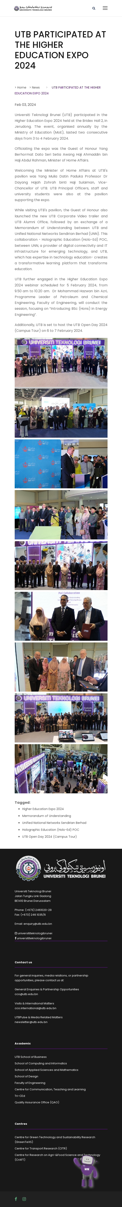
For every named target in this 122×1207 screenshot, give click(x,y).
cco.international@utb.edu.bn (35, 1008)
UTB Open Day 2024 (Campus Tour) (49, 836)
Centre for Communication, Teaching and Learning (50, 1089)
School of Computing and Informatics (41, 1063)
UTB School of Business (31, 1057)
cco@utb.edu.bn (26, 994)
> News (34, 87)
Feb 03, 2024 (25, 104)
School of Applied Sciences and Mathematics (46, 1070)
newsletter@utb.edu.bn (31, 1022)
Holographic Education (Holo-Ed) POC (50, 830)
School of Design (26, 1076)
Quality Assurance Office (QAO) (37, 1102)
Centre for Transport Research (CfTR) (41, 1148)
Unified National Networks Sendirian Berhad (54, 823)
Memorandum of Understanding (46, 816)
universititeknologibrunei (33, 933)
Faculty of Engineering (30, 1083)
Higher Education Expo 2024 (43, 809)
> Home (20, 87)
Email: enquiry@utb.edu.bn (33, 924)
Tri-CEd (20, 1096)
